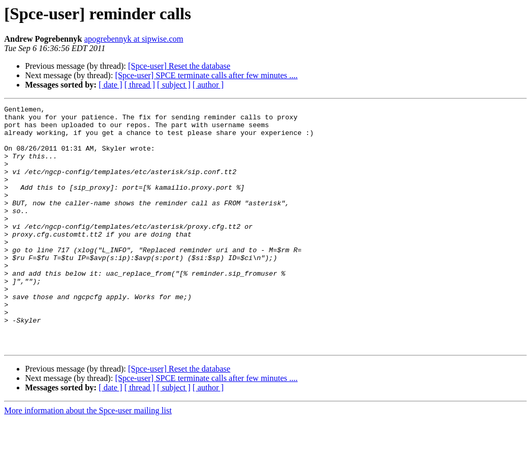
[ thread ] (139, 84)
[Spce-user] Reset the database (179, 65)
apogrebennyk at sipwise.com (133, 38)
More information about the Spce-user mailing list (88, 458)
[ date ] (110, 84)
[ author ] (208, 84)
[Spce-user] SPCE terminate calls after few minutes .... (206, 75)
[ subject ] (174, 84)
